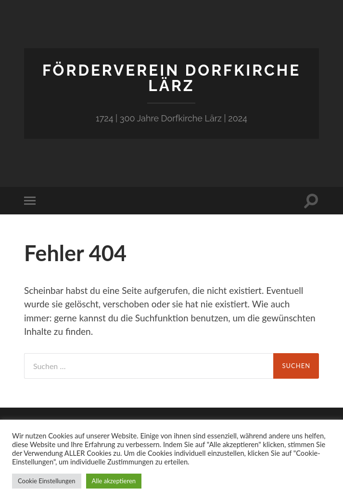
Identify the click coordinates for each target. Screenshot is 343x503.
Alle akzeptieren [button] (114, 481)
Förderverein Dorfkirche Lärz (171, 77)
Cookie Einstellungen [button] (47, 481)
